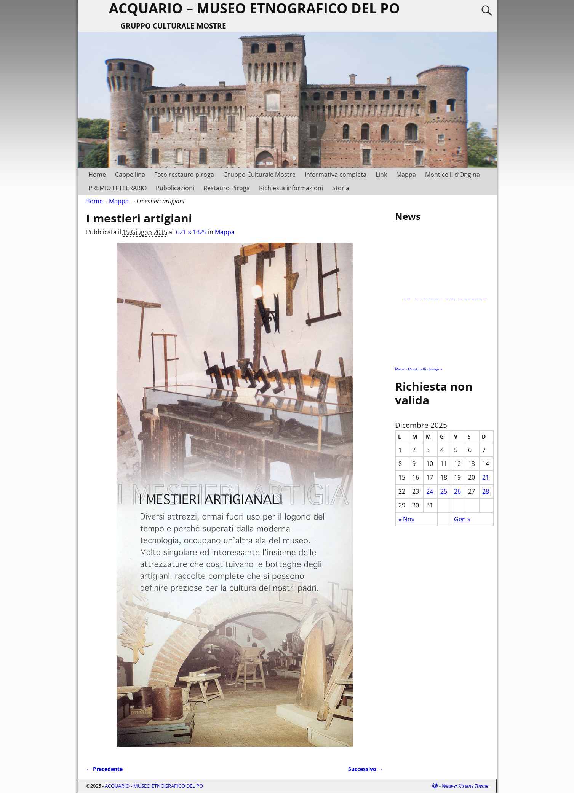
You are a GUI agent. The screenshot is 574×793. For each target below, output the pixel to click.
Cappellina (130, 174)
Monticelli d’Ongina (452, 174)
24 (429, 491)
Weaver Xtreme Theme (465, 785)
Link (381, 174)
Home (97, 174)
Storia (340, 188)
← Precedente (104, 768)
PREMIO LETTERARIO (117, 188)
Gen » (462, 519)
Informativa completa (335, 174)
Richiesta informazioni (291, 188)
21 (485, 477)
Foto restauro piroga (184, 174)
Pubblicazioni (175, 188)
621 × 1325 (191, 232)
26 (457, 491)
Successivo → (365, 768)
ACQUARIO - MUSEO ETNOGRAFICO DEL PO (154, 785)
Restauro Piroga (226, 188)
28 (485, 491)
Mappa (406, 174)
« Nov (406, 519)
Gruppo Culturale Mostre (259, 174)
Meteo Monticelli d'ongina (419, 369)
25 (443, 491)
